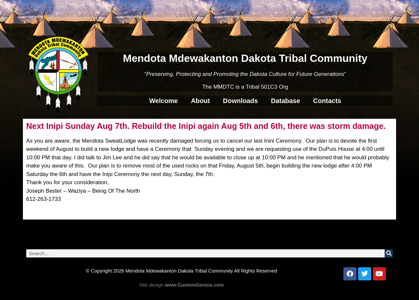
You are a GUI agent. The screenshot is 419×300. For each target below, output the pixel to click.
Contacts (327, 100)
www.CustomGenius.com (194, 285)
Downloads (240, 100)
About (200, 100)
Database (285, 100)
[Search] (389, 253)
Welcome (163, 100)
